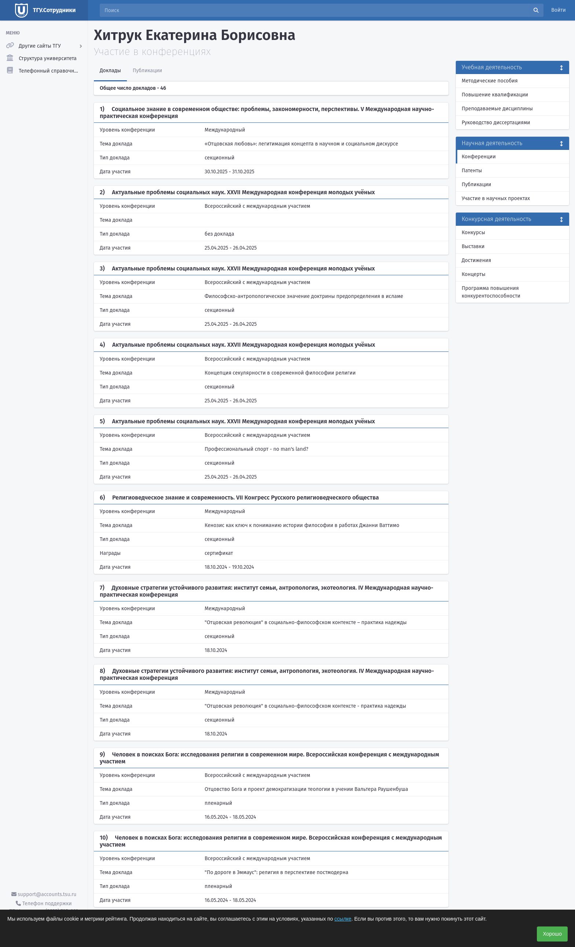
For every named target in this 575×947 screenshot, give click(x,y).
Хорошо (552, 934)
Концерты (474, 274)
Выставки (473, 246)
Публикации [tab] (147, 70)
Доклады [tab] (110, 70)
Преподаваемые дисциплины (497, 109)
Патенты (472, 170)
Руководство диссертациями (496, 122)
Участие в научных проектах (496, 198)
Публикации (476, 184)
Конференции (479, 157)
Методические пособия (490, 81)
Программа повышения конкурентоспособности (491, 292)
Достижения (476, 260)
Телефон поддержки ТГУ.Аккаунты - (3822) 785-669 (43, 907)
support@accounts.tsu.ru (44, 894)
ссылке (342, 919)
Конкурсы (473, 232)
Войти (558, 10)
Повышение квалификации (495, 95)
